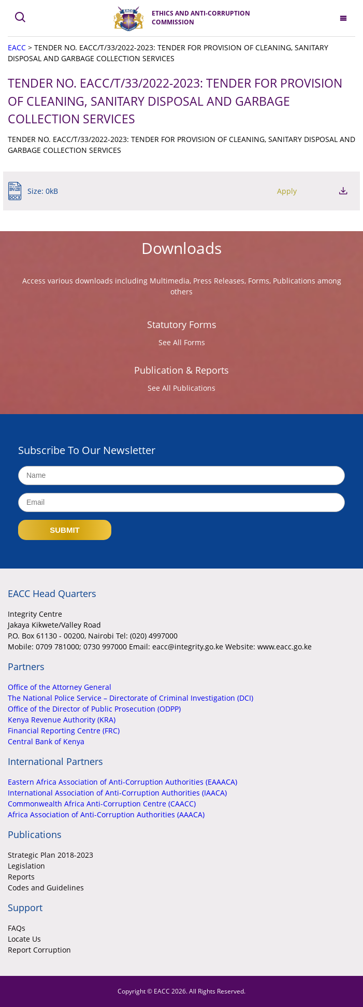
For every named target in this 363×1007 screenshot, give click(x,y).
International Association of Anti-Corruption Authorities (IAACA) (117, 793)
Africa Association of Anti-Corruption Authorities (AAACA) (106, 814)
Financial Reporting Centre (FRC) (64, 730)
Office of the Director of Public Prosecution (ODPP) (94, 709)
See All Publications (181, 388)
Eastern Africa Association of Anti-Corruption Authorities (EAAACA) (122, 782)
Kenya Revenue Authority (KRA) (61, 720)
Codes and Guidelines (46, 887)
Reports (21, 877)
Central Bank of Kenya (46, 741)
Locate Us (24, 939)
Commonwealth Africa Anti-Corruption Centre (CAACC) (102, 804)
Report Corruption (39, 950)
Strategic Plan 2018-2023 (50, 855)
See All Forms (181, 342)
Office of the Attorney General (59, 687)
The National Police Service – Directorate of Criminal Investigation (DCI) (130, 698)
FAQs (16, 928)
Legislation (26, 866)
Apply (287, 191)
